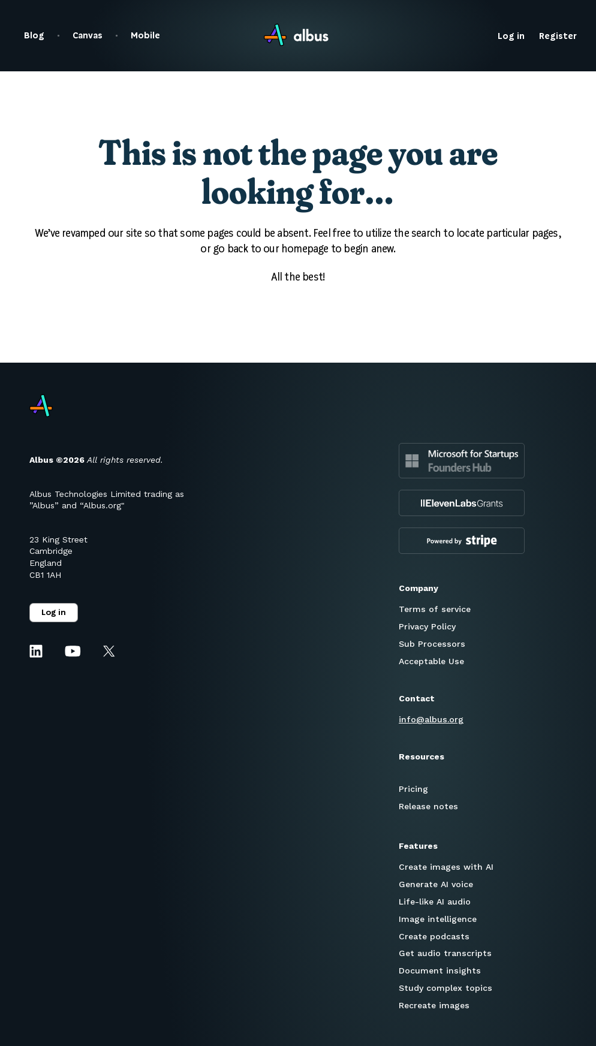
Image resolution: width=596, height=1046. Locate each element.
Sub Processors (432, 644)
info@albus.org (431, 719)
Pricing (413, 789)
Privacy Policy (427, 626)
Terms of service (435, 609)
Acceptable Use (431, 661)
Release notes (428, 806)
